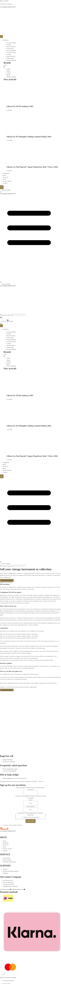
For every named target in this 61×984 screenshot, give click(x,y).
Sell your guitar (7, 181)
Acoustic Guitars (11, 43)
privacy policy (35, 817)
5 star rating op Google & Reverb (8, 6)
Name (30, 800)
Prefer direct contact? (6, 582)
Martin (8, 75)
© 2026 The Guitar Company (8, 977)
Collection (5, 40)
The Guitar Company (6, 4)
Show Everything (11, 50)
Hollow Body (10, 48)
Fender (8, 69)
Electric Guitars (11, 46)
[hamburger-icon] (1, 36)
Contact (5, 183)
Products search (6, 315)
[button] (32, 66)
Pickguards (6, 173)
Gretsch (9, 73)
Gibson (8, 71)
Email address (30, 806)
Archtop (9, 44)
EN (1, 192)
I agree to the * (31, 817)
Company (30, 789)
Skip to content (4, 1)
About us (5, 177)
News (4, 179)
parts (4, 175)
